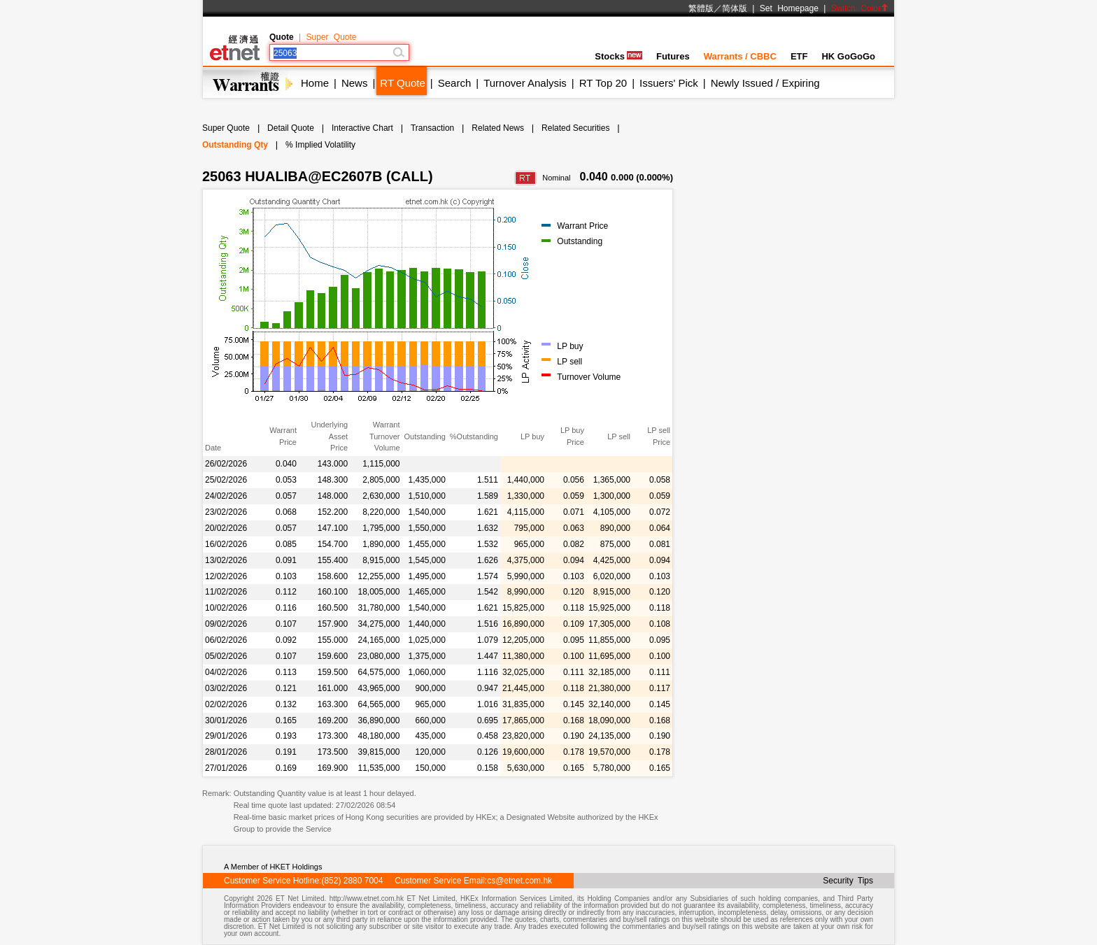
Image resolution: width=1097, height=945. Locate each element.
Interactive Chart (362, 128)
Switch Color (860, 8)
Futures (673, 56)
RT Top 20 (603, 83)
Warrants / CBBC (740, 56)
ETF (799, 56)
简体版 (734, 8)
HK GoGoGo (848, 56)
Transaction (432, 128)
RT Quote (402, 83)
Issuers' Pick (668, 83)
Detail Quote (290, 128)
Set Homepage (789, 8)
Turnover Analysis (525, 83)
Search (455, 83)
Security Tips (848, 881)
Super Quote (331, 37)
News (354, 83)
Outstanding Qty (235, 145)
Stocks (618, 56)
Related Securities (575, 128)
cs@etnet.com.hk (519, 881)
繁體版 (701, 8)
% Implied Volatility (320, 145)
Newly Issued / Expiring (765, 83)
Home (315, 83)
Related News (498, 128)
